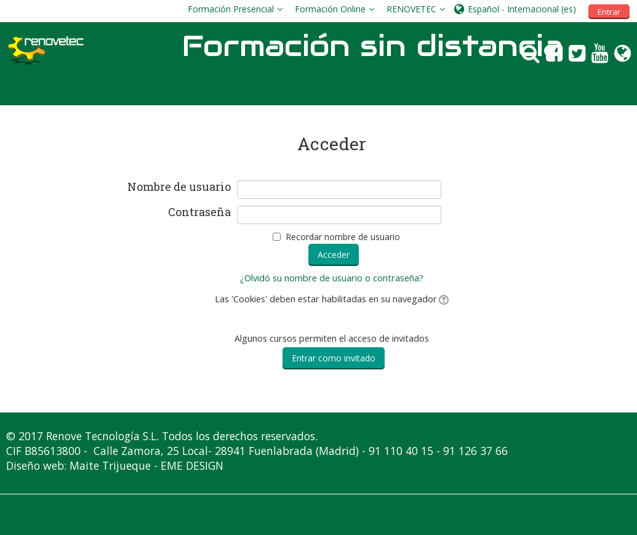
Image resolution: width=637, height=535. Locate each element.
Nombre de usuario (179, 187)
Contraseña (199, 212)
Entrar (609, 11)
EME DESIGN (192, 465)
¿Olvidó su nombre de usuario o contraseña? (331, 278)
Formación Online (330, 9)
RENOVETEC (411, 9)
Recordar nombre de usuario (343, 237)
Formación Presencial (231, 9)
